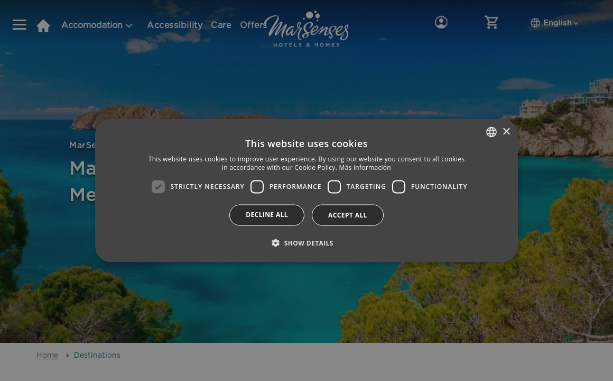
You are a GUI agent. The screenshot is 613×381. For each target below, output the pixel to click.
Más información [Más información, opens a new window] (365, 167)
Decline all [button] (267, 214)
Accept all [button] (347, 214)
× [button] (506, 131)
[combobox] (491, 132)
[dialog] (306, 190)
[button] (306, 242)
